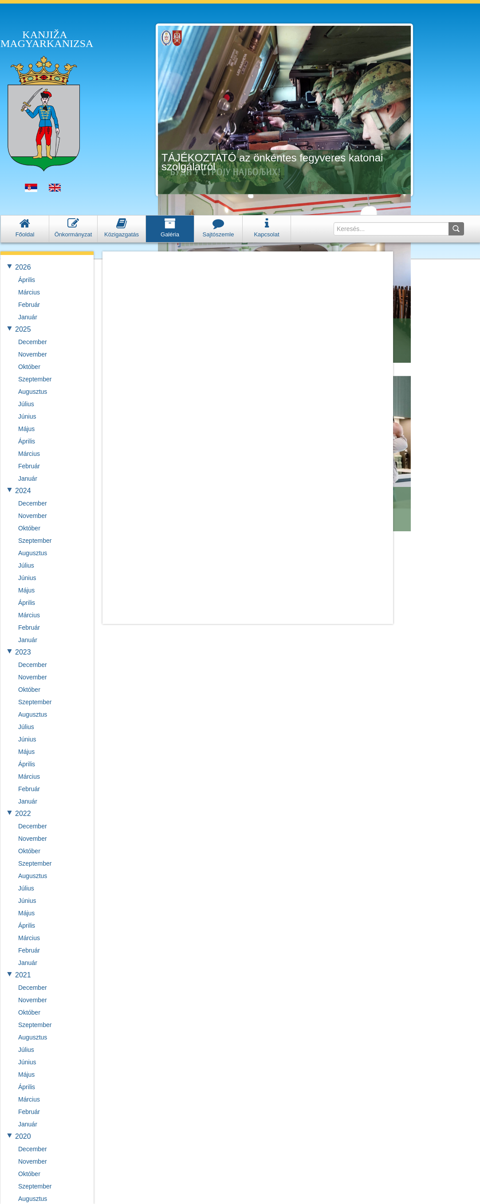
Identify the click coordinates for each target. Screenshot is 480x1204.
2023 (23, 652)
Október (29, 366)
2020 (23, 1136)
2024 (23, 490)
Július (26, 404)
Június (27, 416)
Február (29, 304)
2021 (23, 975)
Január (27, 317)
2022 (23, 813)
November (32, 354)
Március (29, 292)
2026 (23, 267)
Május (26, 428)
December (32, 341)
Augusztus (32, 391)
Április (26, 279)
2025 (23, 329)
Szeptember (34, 379)
